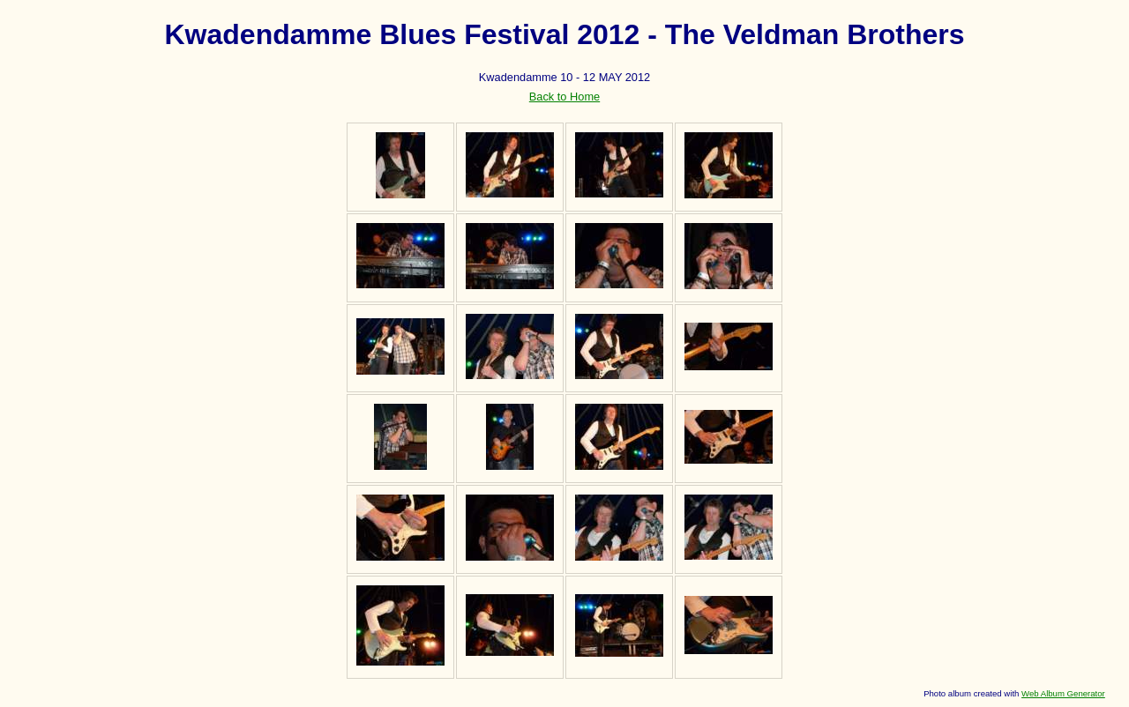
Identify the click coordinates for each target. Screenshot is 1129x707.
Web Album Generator (1063, 693)
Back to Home (564, 96)
